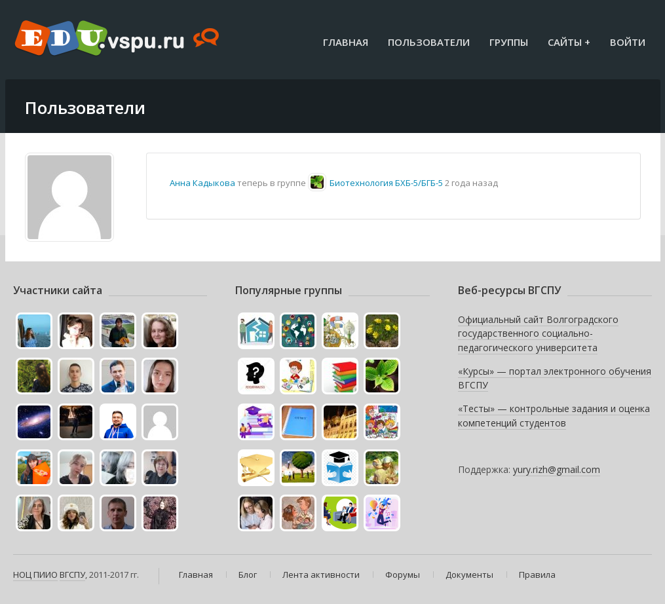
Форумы (402, 574)
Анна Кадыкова (202, 183)
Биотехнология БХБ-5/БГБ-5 (386, 183)
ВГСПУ (72, 574)
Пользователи (429, 42)
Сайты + (569, 42)
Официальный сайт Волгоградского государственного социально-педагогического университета (538, 333)
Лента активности (321, 574)
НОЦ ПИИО (35, 574)
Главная (345, 42)
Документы (469, 574)
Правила (537, 574)
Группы (508, 42)
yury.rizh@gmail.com (556, 469)
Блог (247, 574)
